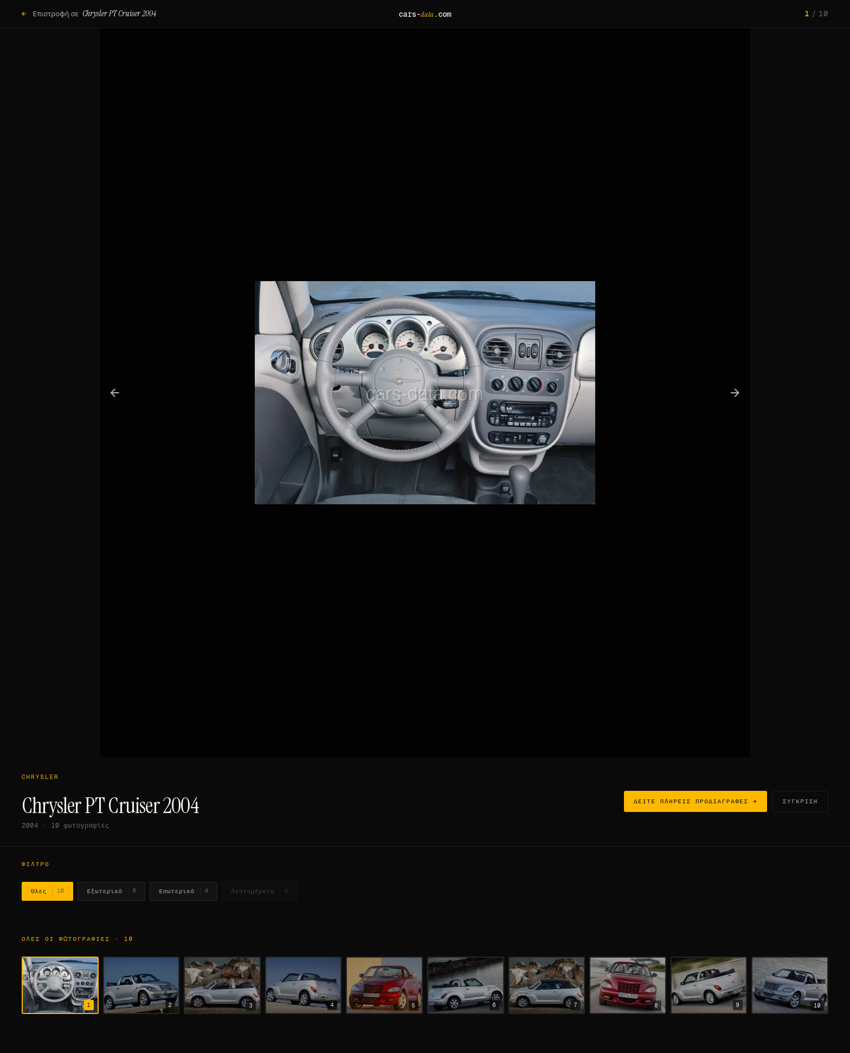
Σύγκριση (800, 801)
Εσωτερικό (183, 891)
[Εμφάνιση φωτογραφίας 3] (222, 985)
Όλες (47, 891)
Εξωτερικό (111, 891)
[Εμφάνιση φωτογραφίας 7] (546, 985)
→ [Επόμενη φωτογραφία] (735, 392)
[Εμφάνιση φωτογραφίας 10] (789, 985)
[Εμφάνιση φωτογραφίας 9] (709, 985)
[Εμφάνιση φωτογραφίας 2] (141, 985)
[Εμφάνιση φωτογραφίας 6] (465, 985)
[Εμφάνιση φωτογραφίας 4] (303, 985)
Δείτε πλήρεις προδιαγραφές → (695, 801)
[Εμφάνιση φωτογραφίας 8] (627, 985)
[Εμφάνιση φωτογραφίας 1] (60, 985)
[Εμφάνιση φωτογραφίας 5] (384, 985)
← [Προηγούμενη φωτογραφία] (115, 392)
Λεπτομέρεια (259, 891)
